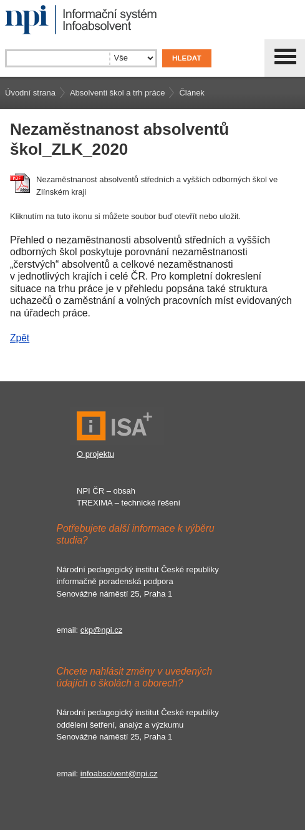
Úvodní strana (30, 92)
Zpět (19, 338)
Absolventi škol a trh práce (117, 92)
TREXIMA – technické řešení (128, 502)
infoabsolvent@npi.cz (119, 773)
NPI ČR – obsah (106, 491)
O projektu (95, 454)
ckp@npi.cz (101, 630)
